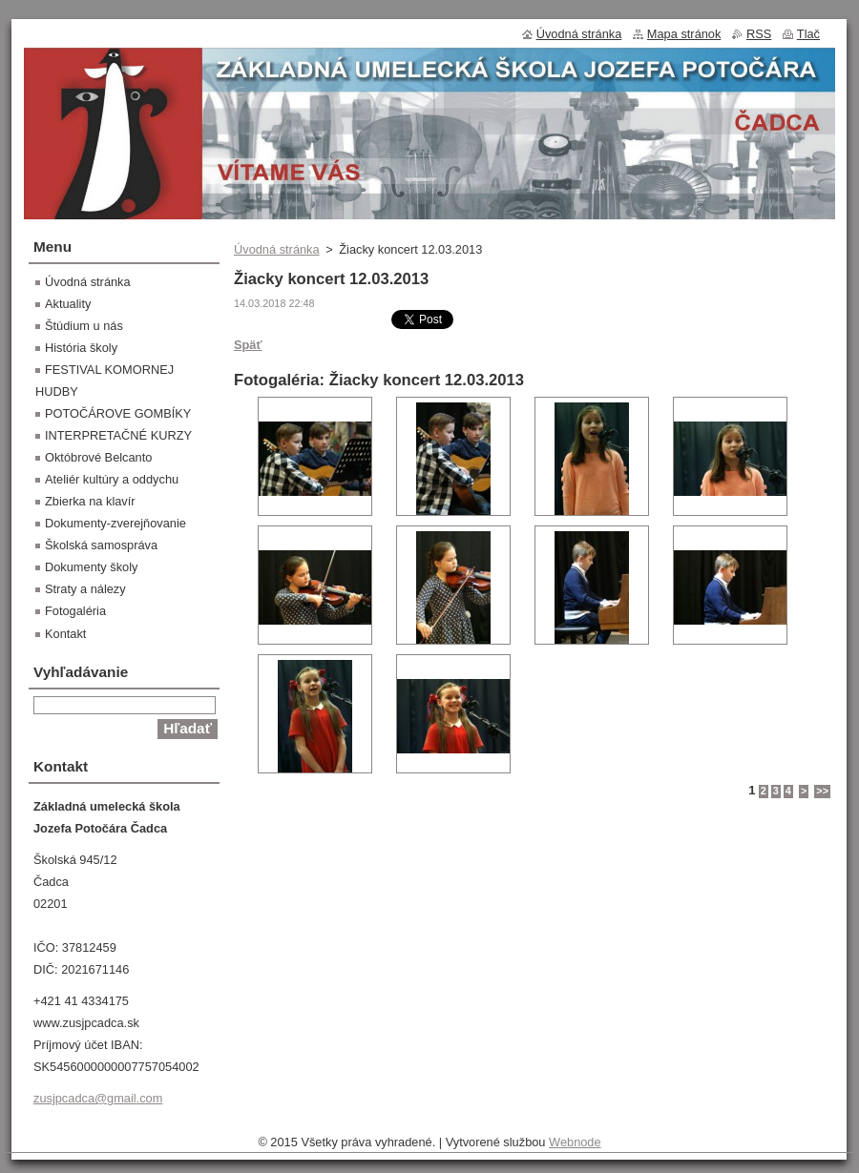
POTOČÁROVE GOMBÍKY (118, 413)
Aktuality (68, 304)
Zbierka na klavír (90, 501)
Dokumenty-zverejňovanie (115, 523)
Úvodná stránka (277, 249)
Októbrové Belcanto (98, 457)
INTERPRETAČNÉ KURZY (118, 435)
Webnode (575, 1142)
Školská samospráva (101, 545)
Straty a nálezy (85, 589)
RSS (758, 34)
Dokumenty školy (91, 567)
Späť (248, 345)
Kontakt (65, 634)
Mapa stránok (684, 34)
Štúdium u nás (84, 326)
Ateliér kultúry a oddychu (111, 479)
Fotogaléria (75, 611)
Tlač (808, 34)
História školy (81, 347)
